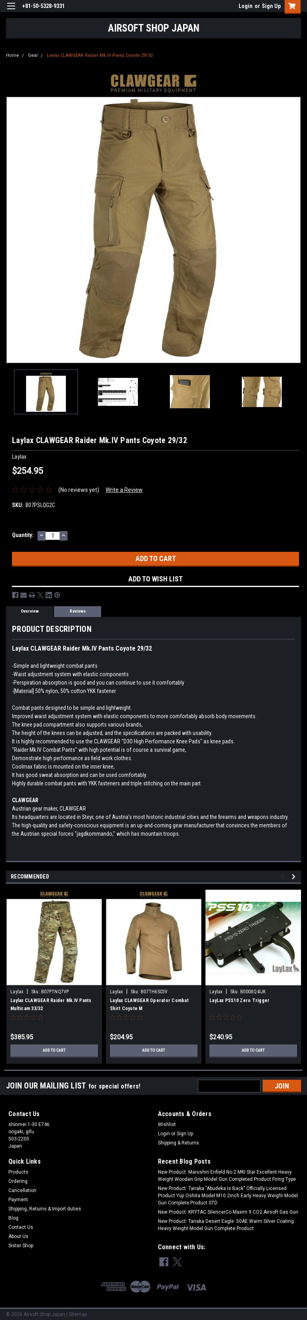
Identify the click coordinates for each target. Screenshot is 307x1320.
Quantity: (23, 535)
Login (246, 6)
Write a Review (124, 490)
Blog (13, 1218)
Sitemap (78, 1312)
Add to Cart (54, 1050)
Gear (33, 55)
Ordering (18, 1181)
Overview (30, 611)
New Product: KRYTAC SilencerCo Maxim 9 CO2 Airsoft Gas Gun (228, 1212)
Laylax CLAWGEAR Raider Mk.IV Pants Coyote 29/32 (100, 55)
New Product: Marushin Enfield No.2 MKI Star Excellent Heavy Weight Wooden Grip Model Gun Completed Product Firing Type (227, 1175)
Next (295, 877)
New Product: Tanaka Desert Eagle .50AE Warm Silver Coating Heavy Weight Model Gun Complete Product (226, 1224)
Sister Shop (20, 1245)
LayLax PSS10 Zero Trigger (239, 1000)
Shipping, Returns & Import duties (44, 1209)
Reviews (78, 611)
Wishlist (167, 1124)
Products (18, 1172)
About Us (18, 1236)
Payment (18, 1199)
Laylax (17, 991)
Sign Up (271, 6)
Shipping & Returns (178, 1143)
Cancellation (22, 1190)
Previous (284, 877)
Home (12, 55)
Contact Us (20, 1227)
